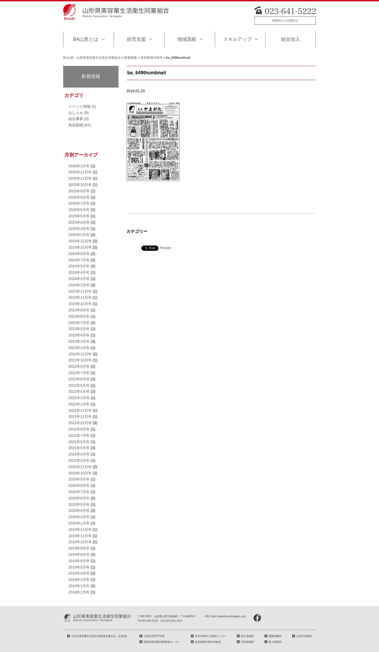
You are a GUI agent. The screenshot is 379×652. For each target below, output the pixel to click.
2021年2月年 (79, 460)
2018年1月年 (79, 592)
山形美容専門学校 (153, 636)
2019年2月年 (79, 579)
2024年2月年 (79, 285)
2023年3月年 (79, 341)
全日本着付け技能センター (210, 636)
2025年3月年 (79, 229)
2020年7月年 (79, 492)
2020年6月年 (79, 498)
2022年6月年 (79, 379)
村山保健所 (247, 636)
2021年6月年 (79, 442)
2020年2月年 (79, 517)
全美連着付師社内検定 (208, 641)
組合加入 (290, 39)
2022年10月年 (80, 360)
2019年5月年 (79, 567)
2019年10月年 (80, 542)
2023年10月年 (80, 304)
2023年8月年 (79, 316)
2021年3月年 (79, 454)
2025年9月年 (79, 191)
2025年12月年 (80, 172)
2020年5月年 (79, 504)
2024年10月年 (80, 247)
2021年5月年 (79, 448)
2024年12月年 (80, 241)
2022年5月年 (79, 385)
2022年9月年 (79, 366)
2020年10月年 (80, 473)
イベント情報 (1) (82, 106)
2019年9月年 (79, 548)
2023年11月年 (80, 297)
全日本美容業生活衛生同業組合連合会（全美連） (100, 636)
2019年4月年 (79, 573)
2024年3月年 (79, 279)
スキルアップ (237, 39)
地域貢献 (186, 39)
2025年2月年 (79, 235)
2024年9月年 (79, 254)
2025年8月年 (79, 197)
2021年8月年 (79, 429)
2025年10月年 (80, 185)
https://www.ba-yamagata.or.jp (228, 616)
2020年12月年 (80, 467)
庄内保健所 (247, 641)
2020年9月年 (79, 479)
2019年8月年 (79, 554)
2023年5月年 (79, 329)
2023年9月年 (79, 310)
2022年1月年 (79, 404)
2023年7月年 (79, 323)
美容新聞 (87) (79, 125)
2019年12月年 (80, 529)
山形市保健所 (304, 636)
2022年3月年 (79, 398)
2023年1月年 (79, 348)
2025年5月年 (79, 216)
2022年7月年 (79, 373)
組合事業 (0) (78, 119)
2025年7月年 (79, 203)
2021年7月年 (79, 435)
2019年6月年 (79, 561)
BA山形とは (85, 39)
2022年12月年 (80, 354)
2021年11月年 (80, 416)
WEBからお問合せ (285, 20)
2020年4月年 (79, 510)
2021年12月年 (80, 410)
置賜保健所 (275, 636)
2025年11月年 (80, 178)
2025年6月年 (79, 210)
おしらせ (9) (78, 113)
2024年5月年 (79, 266)
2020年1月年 (79, 523)
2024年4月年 (79, 272)
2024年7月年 (79, 260)
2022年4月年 (79, 391)
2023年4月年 (79, 335)
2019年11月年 (80, 536)
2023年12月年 (80, 291)
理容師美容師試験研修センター (161, 641)
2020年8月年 (79, 485)
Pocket (165, 248)
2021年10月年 (80, 423)
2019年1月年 (79, 586)
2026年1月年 (79, 166)
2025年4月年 (79, 222)
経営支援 (136, 39)
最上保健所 (275, 641)
